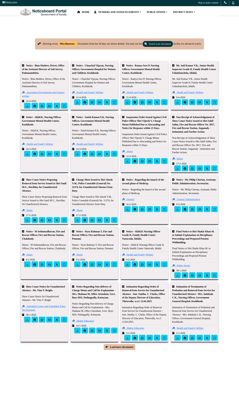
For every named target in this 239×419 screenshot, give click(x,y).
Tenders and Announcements (130, 13)
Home (97, 13)
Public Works (181, 270)
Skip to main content (208, 2)
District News (196, 13)
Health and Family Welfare (87, 97)
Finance (128, 204)
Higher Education (83, 326)
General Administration (186, 204)
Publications (170, 13)
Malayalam (9, 2)
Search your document (158, 49)
